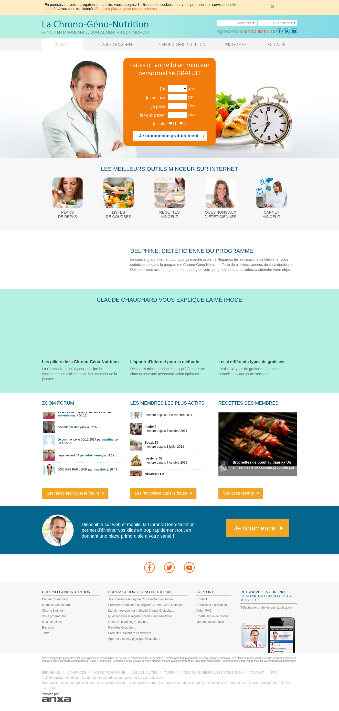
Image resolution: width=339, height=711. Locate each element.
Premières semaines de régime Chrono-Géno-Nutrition (145, 605)
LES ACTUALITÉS (144, 672)
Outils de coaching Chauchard (128, 622)
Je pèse (158, 106)
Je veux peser (152, 115)
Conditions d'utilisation (211, 605)
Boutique (48, 627)
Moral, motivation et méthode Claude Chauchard (141, 610)
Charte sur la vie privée (212, 616)
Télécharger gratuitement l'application (266, 607)
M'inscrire (245, 23)
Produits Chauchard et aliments (129, 633)
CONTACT (257, 672)
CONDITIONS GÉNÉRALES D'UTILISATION (212, 672)
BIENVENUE (51, 672)
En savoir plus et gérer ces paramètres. (126, 9)
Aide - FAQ (203, 610)
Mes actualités (52, 622)
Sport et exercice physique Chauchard (134, 639)
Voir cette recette (238, 493)
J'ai (162, 88)
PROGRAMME (236, 44)
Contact (201, 599)
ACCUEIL (62, 44)
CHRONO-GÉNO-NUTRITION (182, 44)
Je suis (159, 124)
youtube (189, 567)
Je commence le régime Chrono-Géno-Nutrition (140, 599)
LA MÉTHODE (76, 672)
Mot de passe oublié (210, 622)
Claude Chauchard (55, 599)
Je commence (254, 528)
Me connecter (282, 23)
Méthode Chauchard (56, 605)
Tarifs (45, 633)
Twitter (169, 567)
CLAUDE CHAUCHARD (116, 44)
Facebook (149, 567)
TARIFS (169, 672)
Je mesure (155, 97)
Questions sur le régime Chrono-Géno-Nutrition (140, 616)
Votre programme (54, 616)
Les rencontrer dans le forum (73, 493)
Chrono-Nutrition (53, 610)
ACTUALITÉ (276, 44)
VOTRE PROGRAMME (109, 672)
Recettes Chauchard (122, 627)
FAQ (274, 672)
